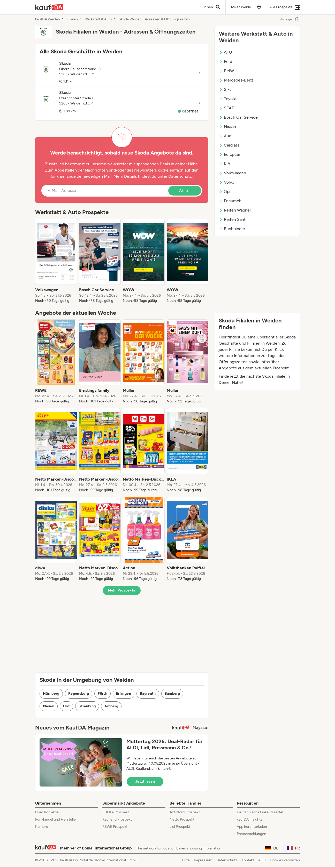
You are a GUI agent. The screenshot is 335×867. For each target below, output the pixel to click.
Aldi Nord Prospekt (185, 812)
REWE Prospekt (114, 826)
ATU (225, 52)
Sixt (225, 89)
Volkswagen (232, 173)
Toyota (227, 98)
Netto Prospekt (182, 819)
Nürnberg (51, 693)
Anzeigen (290, 19)
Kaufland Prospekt (117, 819)
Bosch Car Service (238, 117)
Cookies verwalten (285, 860)
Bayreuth (148, 693)
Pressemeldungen (251, 834)
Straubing (87, 706)
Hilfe (186, 860)
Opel (226, 191)
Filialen (72, 19)
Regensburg (78, 693)
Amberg (111, 706)
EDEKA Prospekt (115, 812)
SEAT (226, 108)
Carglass (229, 145)
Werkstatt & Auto (98, 19)
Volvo (226, 182)
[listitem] (56, 261)
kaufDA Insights (249, 819)
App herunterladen (252, 826)
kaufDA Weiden (47, 19)
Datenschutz (180, 176)
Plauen (48, 706)
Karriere (41, 826)
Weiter (185, 190)
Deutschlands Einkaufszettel (260, 812)
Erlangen (123, 693)
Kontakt (247, 860)
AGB (262, 860)
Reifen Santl (233, 219)
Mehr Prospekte (122, 590)
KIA (224, 163)
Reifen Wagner (235, 210)
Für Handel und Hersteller (56, 819)
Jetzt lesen (145, 781)
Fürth (102, 693)
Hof (66, 706)
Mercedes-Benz (236, 80)
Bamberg (172, 693)
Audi (225, 135)
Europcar (229, 154)
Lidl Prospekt (180, 826)
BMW (226, 70)
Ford (225, 61)
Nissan (227, 126)
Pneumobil (231, 200)
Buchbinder (232, 228)
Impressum (203, 860)
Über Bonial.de (47, 812)
